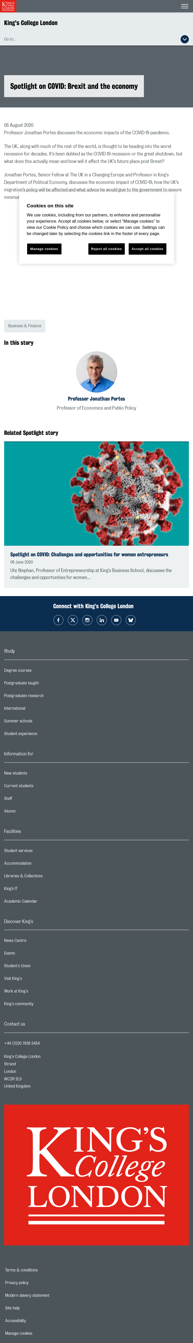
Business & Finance (24, 326)
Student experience (41, 735)
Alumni (30, 812)
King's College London (31, 22)
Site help (30, 1308)
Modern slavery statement (45, 1295)
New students (36, 774)
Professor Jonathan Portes (96, 398)
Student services (39, 852)
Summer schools (38, 722)
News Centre (35, 942)
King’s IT (31, 890)
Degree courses (38, 671)
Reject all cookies (106, 249)
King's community (39, 1005)
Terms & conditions (39, 1270)
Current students (39, 787)
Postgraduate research (44, 697)
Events (30, 954)
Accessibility (33, 1321)
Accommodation (38, 864)
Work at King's (36, 992)
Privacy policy (34, 1283)
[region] (96, 228)
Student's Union (38, 967)
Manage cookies (36, 1333)
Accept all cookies (147, 249)
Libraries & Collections (44, 877)
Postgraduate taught (42, 684)
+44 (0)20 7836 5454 (22, 1043)
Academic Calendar (41, 902)
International (35, 709)
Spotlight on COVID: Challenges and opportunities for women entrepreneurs (89, 554)
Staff (28, 800)
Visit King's (33, 980)
